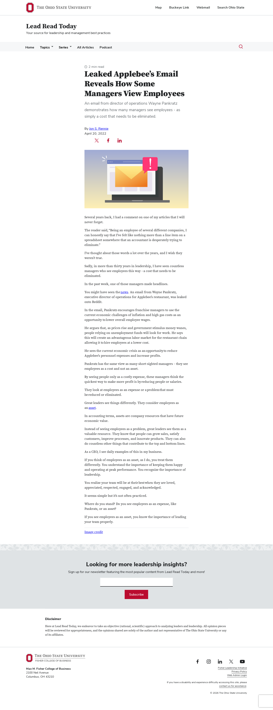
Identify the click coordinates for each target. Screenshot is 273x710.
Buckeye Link (179, 7)
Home (30, 47)
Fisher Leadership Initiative (232, 667)
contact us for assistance (232, 686)
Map (158, 7)
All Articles (91, 47)
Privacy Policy (239, 671)
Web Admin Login (237, 675)
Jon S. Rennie (98, 128)
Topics (47, 47)
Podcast (113, 47)
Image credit (93, 532)
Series (67, 47)
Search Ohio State (230, 7)
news (124, 292)
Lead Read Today (51, 26)
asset (92, 408)
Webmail (203, 7)
